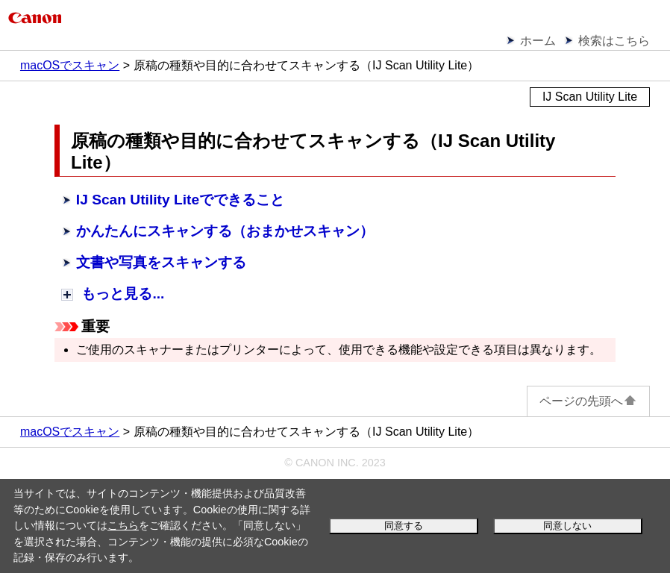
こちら (123, 525)
